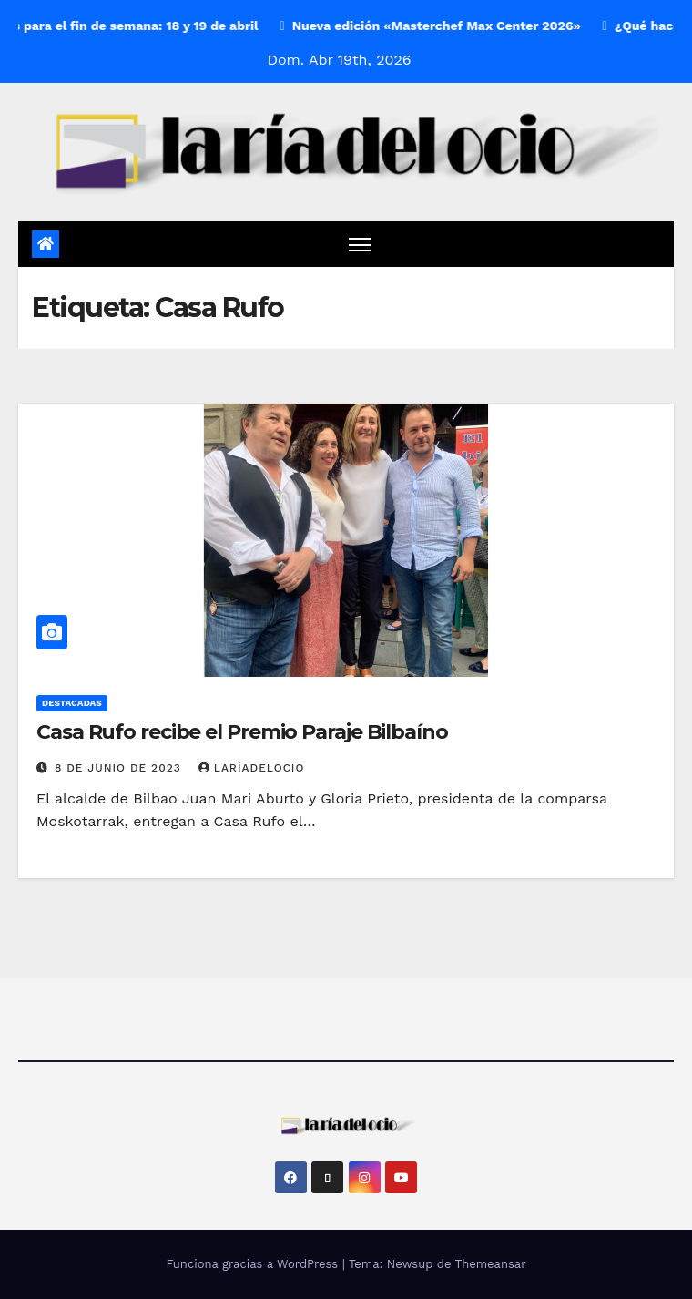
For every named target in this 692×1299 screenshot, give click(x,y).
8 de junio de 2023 (120, 768)
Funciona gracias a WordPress (253, 1264)
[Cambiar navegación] (360, 243)
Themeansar (490, 1264)
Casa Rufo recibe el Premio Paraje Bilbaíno (242, 732)
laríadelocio (251, 768)
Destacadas (72, 703)
